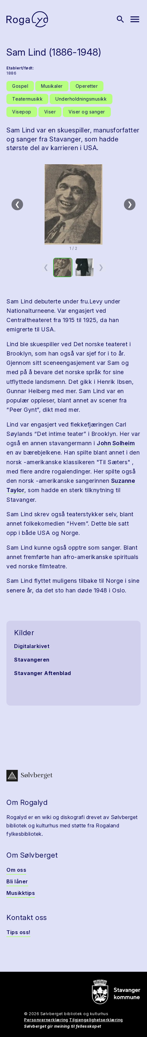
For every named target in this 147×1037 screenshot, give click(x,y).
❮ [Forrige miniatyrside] (46, 267)
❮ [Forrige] (17, 204)
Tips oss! (18, 932)
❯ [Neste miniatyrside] (101, 267)
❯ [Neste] (130, 204)
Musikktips (20, 893)
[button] (73, 204)
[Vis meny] (135, 19)
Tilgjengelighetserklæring (96, 1019)
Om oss (16, 870)
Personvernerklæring (46, 1019)
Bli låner (17, 881)
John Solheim (116, 443)
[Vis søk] (120, 19)
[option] (62, 267)
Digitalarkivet (31, 646)
